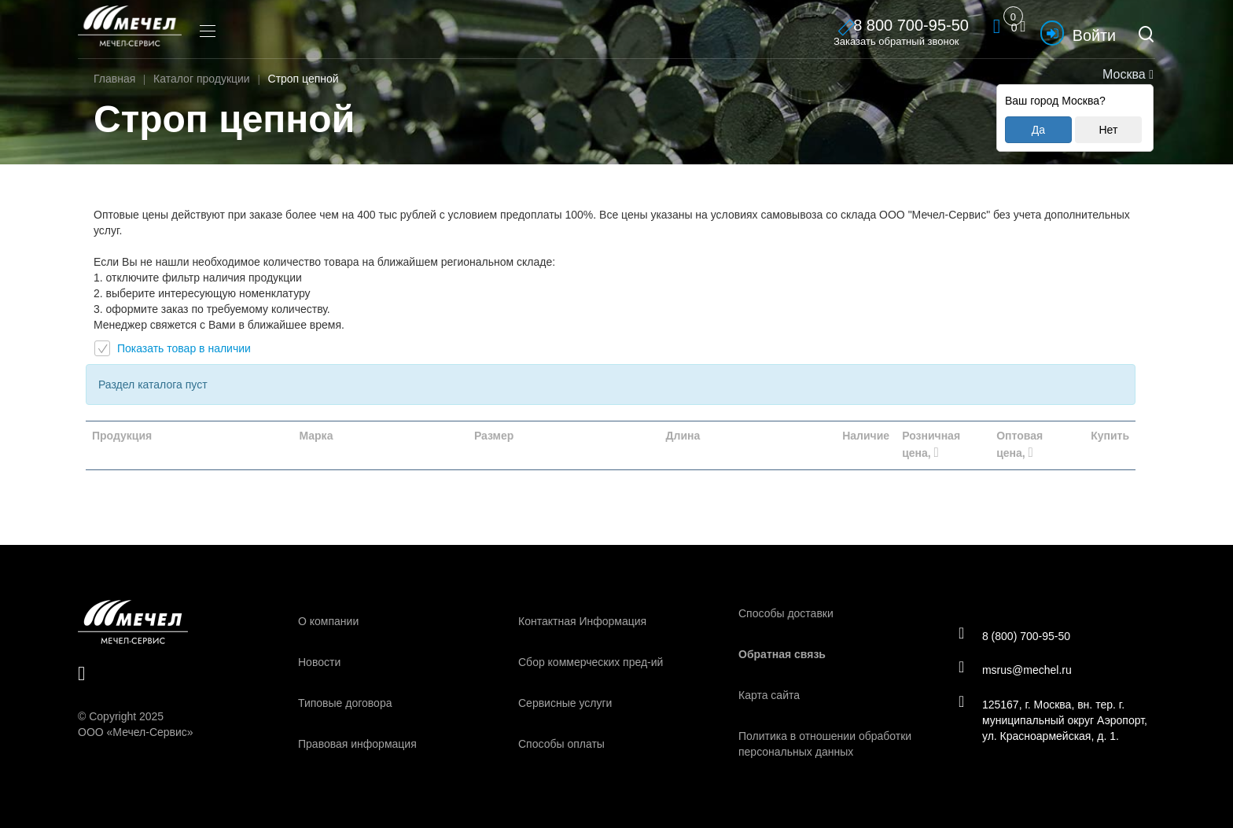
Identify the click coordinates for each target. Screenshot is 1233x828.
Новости (319, 662)
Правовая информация (357, 744)
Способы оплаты (561, 744)
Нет (1108, 129)
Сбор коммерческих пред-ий (590, 662)
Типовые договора (345, 703)
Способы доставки (786, 613)
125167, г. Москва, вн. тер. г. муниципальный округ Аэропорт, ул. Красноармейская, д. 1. (1055, 721)
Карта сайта (769, 695)
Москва (1126, 74)
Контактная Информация (582, 621)
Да (1038, 129)
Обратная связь (782, 654)
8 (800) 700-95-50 (1016, 634)
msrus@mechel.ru (1017, 670)
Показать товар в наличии (172, 348)
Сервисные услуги (565, 703)
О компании (328, 621)
